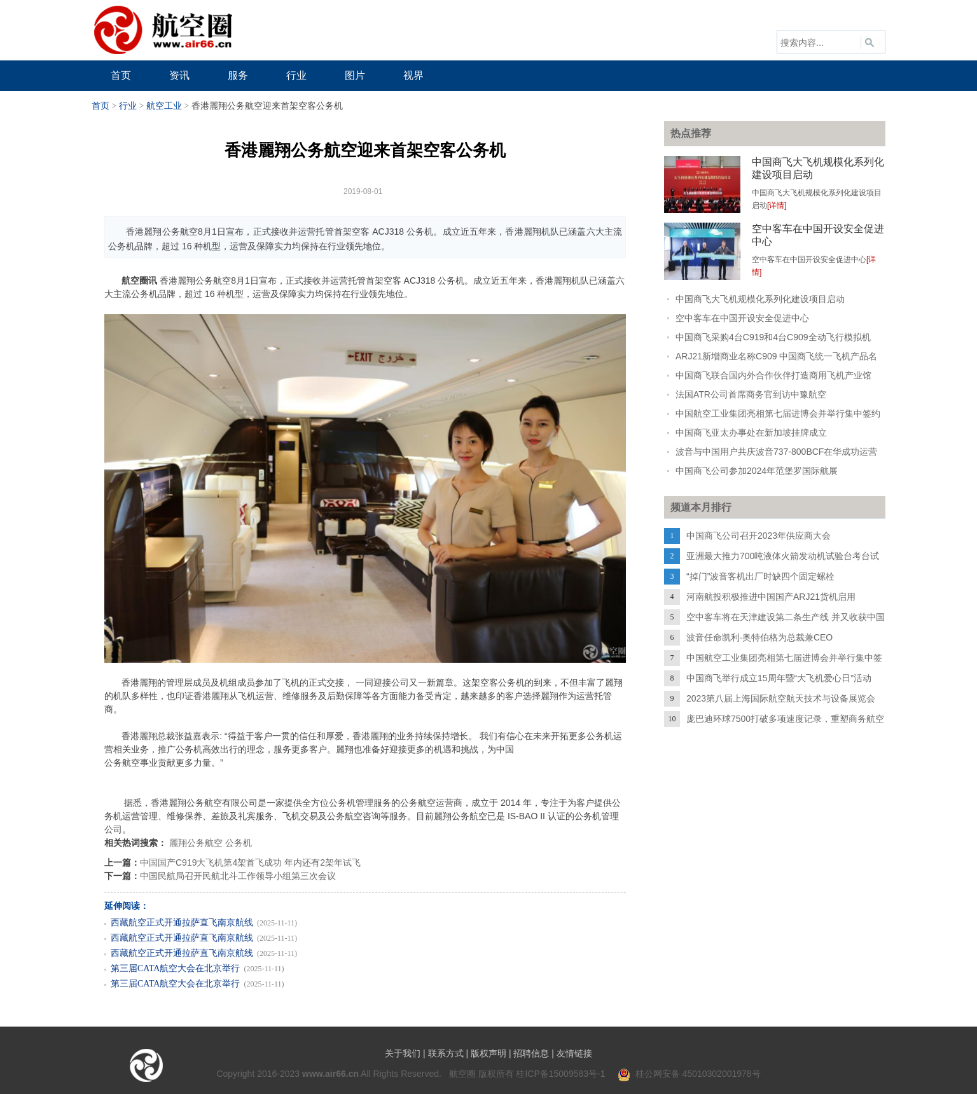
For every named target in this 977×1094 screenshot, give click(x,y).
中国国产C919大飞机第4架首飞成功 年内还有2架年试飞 (250, 862)
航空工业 (164, 106)
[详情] (777, 205)
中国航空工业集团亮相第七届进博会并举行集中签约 (778, 413)
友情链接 (574, 1053)
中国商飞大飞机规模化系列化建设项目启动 (760, 299)
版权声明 (488, 1053)
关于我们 (402, 1053)
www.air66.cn (330, 1074)
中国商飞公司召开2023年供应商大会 (758, 535)
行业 (128, 106)
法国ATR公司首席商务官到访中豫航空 (751, 394)
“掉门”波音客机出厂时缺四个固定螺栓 (760, 576)
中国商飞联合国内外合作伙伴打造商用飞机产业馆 (773, 375)
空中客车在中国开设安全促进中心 (742, 318)
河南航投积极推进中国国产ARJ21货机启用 (771, 597)
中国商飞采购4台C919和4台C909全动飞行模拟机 (773, 337)
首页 (100, 106)
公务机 (238, 843)
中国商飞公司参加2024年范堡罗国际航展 (757, 471)
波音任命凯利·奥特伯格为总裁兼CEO (759, 637)
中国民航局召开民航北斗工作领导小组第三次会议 (238, 876)
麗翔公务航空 (196, 843)
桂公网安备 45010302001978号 (689, 1074)
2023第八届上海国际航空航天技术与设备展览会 (780, 698)
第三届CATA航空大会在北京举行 (175, 968)
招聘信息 (531, 1053)
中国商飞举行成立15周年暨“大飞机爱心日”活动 (778, 678)
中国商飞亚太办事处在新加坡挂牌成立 (751, 432)
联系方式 (446, 1053)
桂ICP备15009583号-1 (560, 1074)
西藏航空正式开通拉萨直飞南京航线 (182, 922)
